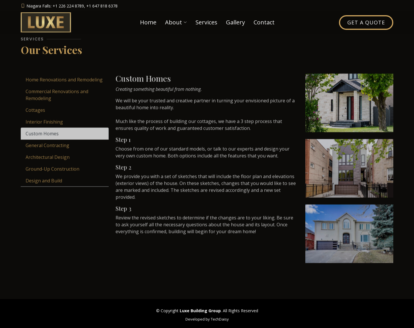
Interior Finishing (44, 127)
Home (148, 22)
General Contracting (47, 151)
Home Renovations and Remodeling (64, 85)
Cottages (35, 115)
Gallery (235, 22)
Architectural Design (48, 163)
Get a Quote (366, 22)
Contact (264, 22)
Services (206, 22)
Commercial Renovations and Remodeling (57, 100)
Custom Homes (42, 139)
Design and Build (44, 186)
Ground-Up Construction (52, 174)
